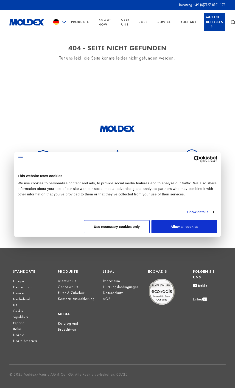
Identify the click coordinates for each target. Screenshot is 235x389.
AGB (107, 305)
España (19, 329)
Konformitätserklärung (76, 305)
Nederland (22, 305)
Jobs (143, 25)
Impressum (111, 287)
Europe (19, 288)
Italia (17, 335)
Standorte (24, 278)
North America (25, 347)
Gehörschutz (68, 293)
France (18, 299)
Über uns (125, 25)
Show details (198, 212)
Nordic (18, 341)
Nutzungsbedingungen (121, 293)
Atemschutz (67, 287)
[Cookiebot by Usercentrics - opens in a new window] (197, 159)
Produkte (80, 25)
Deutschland (23, 294)
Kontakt (188, 25)
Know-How (104, 25)
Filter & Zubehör (71, 299)
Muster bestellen (215, 22)
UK (15, 311)
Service (164, 25)
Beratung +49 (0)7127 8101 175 (202, 4)
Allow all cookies (184, 226)
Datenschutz (113, 299)
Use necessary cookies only (117, 226)
